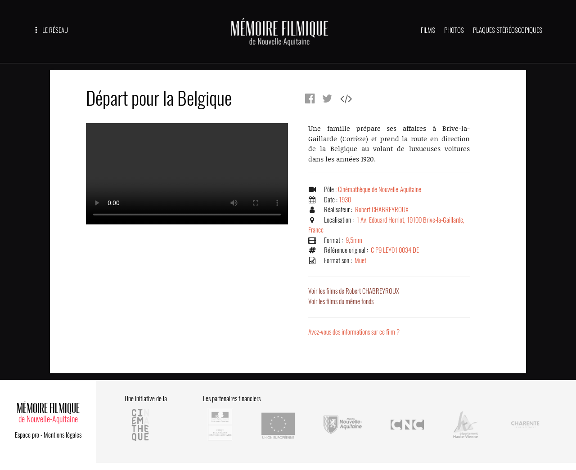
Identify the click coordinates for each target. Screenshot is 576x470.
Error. (187, 173)
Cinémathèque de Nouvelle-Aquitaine (379, 189)
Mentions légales (62, 434)
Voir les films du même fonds (341, 301)
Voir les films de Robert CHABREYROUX (353, 290)
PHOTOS (454, 30)
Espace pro (27, 434)
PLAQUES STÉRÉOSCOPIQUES (507, 30)
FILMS (428, 30)
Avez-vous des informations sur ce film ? (354, 331)
